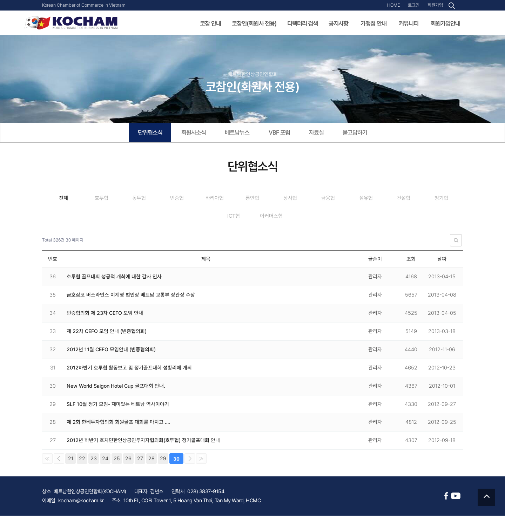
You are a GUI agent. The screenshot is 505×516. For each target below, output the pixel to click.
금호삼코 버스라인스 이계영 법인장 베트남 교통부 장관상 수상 (131, 295)
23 (93, 459)
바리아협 (232, 199)
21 (70, 459)
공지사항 (338, 23)
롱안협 (273, 199)
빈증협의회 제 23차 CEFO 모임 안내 (105, 313)
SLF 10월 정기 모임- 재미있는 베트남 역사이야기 (118, 404)
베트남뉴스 (237, 133)
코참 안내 (211, 23)
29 (163, 459)
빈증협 (190, 199)
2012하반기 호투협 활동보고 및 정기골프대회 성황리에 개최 (129, 368)
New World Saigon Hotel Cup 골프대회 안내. (117, 386)
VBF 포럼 (281, 133)
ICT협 (252, 216)
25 (117, 459)
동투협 (148, 199)
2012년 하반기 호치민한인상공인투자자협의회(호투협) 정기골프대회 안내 (143, 440)
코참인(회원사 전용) (254, 23)
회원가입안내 (445, 23)
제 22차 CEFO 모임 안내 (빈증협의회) (107, 331)
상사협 (315, 199)
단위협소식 (144, 133)
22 (82, 459)
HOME (393, 5)
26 (128, 459)
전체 (64, 199)
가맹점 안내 (373, 23)
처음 (47, 459)
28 (151, 459)
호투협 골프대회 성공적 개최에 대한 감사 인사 (114, 277)
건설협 (440, 199)
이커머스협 (294, 216)
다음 (189, 459)
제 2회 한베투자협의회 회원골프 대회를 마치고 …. (118, 423)
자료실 (320, 133)
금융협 (357, 199)
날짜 (441, 259)
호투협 (106, 199)
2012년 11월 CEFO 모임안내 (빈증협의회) (111, 350)
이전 (59, 459)
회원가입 (435, 5)
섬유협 (398, 199)
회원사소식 (190, 133)
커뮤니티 (408, 23)
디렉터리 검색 (302, 23)
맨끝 (201, 459)
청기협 (211, 216)
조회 (411, 259)
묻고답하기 (361, 133)
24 (105, 459)
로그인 (413, 5)
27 (140, 459)
